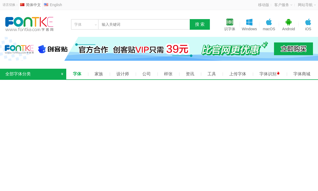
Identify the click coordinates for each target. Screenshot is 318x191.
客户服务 (283, 5)
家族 (99, 74)
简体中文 (30, 5)
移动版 (263, 5)
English (53, 5)
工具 (211, 74)
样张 (168, 74)
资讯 (190, 74)
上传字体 (237, 74)
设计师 (122, 74)
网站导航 (307, 5)
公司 (146, 74)
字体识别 (269, 73)
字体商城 (301, 74)
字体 (77, 74)
